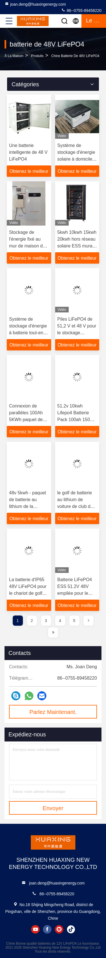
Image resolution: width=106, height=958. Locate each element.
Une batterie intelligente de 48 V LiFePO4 (28, 152)
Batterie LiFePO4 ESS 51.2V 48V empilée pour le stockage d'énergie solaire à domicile (76, 593)
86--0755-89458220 (81, 10)
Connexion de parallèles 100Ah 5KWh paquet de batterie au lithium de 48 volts (27, 420)
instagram (59, 929)
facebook (47, 929)
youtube (35, 929)
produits (37, 56)
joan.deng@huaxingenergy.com (35, 4)
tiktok (71, 929)
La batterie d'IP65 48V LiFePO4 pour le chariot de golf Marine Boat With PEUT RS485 (28, 593)
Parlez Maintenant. (53, 712)
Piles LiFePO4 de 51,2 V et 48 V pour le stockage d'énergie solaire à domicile (76, 333)
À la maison (14, 56)
